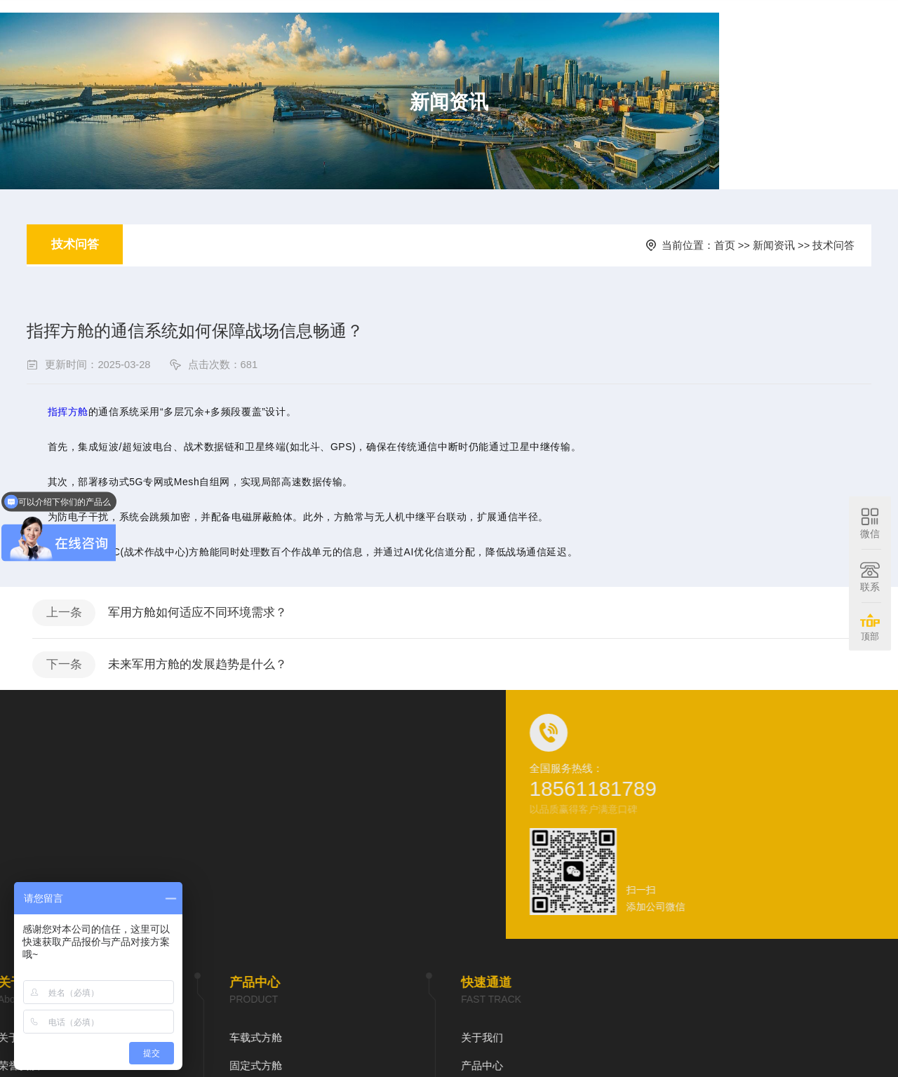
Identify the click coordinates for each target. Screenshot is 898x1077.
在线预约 (639, 28)
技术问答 (80, 273)
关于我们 (441, 28)
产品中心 (507, 28)
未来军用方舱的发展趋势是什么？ (221, 731)
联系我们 (705, 28)
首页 (386, 28)
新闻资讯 (573, 28)
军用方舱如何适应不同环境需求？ (221, 674)
